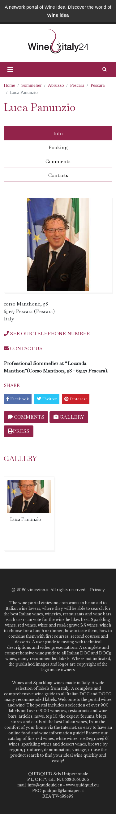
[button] (10, 69)
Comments (58, 161)
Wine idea (58, 15)
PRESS (18, 431)
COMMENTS (26, 417)
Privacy (97, 589)
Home (9, 85)
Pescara (77, 85)
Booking (58, 147)
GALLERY (69, 417)
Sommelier (31, 85)
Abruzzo (56, 85)
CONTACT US (23, 348)
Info (58, 133)
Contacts (58, 175)
